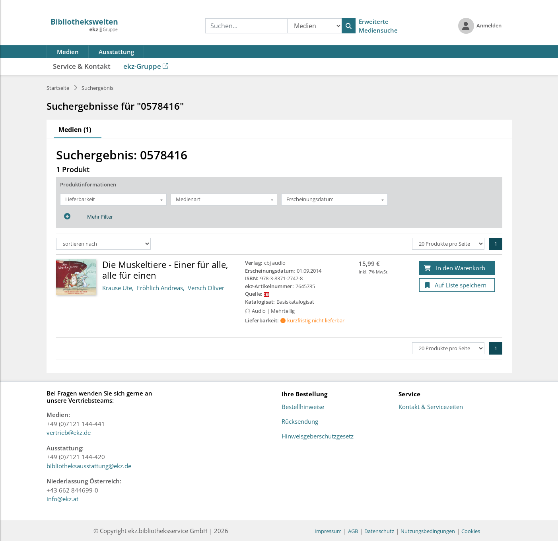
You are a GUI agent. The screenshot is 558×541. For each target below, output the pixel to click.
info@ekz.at (62, 499)
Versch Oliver (206, 288)
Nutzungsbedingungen (428, 531)
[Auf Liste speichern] (457, 285)
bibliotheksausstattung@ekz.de (89, 466)
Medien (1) (74, 129)
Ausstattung (116, 52)
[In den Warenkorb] (457, 268)
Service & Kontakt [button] (82, 66)
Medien (68, 52)
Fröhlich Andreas (160, 288)
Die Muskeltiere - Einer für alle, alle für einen (165, 269)
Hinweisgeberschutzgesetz (318, 436)
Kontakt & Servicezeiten (431, 407)
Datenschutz (379, 531)
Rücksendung (300, 422)
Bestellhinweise (303, 407)
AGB (353, 531)
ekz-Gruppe (145, 66)
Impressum (328, 531)
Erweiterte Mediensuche (378, 26)
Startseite (58, 87)
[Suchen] (349, 25)
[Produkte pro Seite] (448, 244)
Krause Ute (117, 288)
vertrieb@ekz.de (69, 432)
